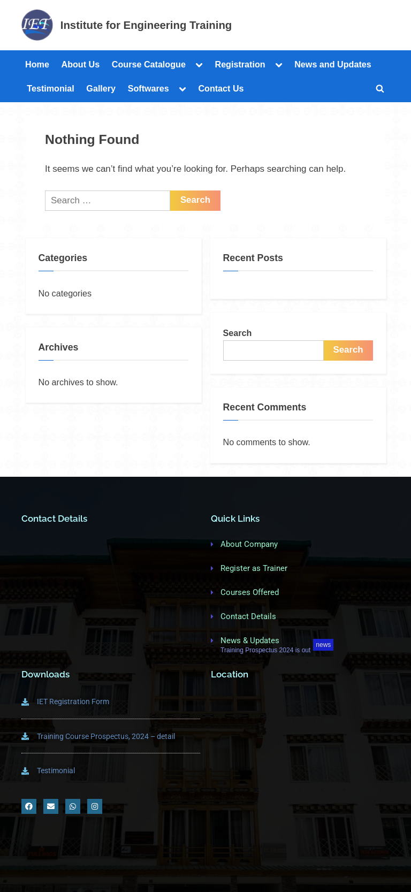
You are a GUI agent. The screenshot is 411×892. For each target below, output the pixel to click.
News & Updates (249, 640)
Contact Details (248, 616)
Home (37, 64)
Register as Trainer (253, 568)
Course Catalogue (149, 64)
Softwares (148, 88)
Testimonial (50, 88)
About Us (80, 64)
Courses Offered (249, 592)
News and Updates (332, 64)
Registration (240, 64)
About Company (249, 544)
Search (237, 333)
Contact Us (220, 88)
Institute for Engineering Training (146, 25)
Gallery (101, 88)
